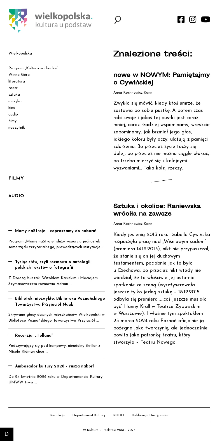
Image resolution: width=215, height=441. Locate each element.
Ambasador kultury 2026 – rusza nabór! (54, 366)
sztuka (14, 95)
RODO (118, 415)
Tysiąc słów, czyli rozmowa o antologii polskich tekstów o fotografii (52, 265)
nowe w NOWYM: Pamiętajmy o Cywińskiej (161, 79)
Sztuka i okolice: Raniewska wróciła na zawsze (156, 210)
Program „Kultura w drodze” (33, 68)
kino (11, 108)
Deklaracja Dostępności (150, 415)
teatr (13, 88)
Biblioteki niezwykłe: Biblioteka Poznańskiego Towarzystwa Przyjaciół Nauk (60, 302)
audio (13, 114)
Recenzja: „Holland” (34, 336)
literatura (16, 81)
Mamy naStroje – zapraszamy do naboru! (55, 231)
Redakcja (57, 415)
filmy (12, 121)
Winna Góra (19, 75)
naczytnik (16, 128)
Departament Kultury (89, 415)
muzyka (15, 101)
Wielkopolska (20, 53)
